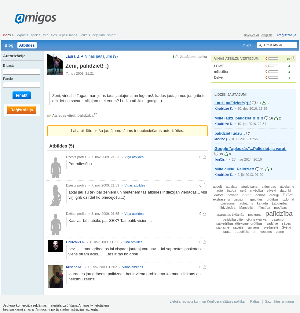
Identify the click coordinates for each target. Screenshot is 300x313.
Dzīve (218, 77)
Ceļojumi (98, 35)
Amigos (35, 18)
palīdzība (86, 115)
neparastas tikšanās (229, 214)
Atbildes (27, 45)
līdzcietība (228, 207)
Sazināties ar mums (280, 301)
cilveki (271, 190)
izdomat (288, 199)
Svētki (286, 227)
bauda (231, 190)
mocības (280, 207)
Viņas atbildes (134, 185)
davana (233, 195)
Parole (8, 78)
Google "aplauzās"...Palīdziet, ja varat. (250, 148)
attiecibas (269, 186)
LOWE (219, 66)
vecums (266, 231)
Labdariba (279, 203)
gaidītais (256, 199)
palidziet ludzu (228, 133)
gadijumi (240, 199)
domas (260, 195)
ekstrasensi (221, 199)
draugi (274, 195)
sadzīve (272, 223)
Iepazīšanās (68, 35)
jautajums (246, 203)
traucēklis (242, 231)
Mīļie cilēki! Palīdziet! (234, 169)
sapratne (222, 227)
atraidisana (249, 186)
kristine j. (221, 139)
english (267, 35)
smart (111, 35)
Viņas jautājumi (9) (101, 56)
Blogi (10, 45)
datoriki (285, 190)
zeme (280, 231)
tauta (227, 231)
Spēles (35, 35)
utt (254, 231)
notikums (255, 214)
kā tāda (262, 203)
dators (219, 195)
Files (54, 35)
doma (247, 195)
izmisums (228, 203)
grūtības (272, 199)
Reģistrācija (286, 35)
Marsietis (246, 207)
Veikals (85, 35)
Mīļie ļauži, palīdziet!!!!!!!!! (238, 118)
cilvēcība (256, 190)
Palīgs (246, 45)
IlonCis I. (221, 159)
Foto (45, 35)
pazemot (278, 219)
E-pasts (22, 35)
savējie (238, 227)
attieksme (287, 186)
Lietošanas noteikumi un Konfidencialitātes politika (207, 301)
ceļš (243, 190)
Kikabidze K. (223, 108)
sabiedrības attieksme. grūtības (239, 223)
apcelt (217, 186)
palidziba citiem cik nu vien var (245, 219)
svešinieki (270, 227)
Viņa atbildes (134, 157)
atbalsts (231, 186)
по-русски (251, 35)
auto (219, 190)
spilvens (253, 227)
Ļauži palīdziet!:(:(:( (232, 103)
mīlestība (221, 71)
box (8, 35)
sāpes (286, 223)
